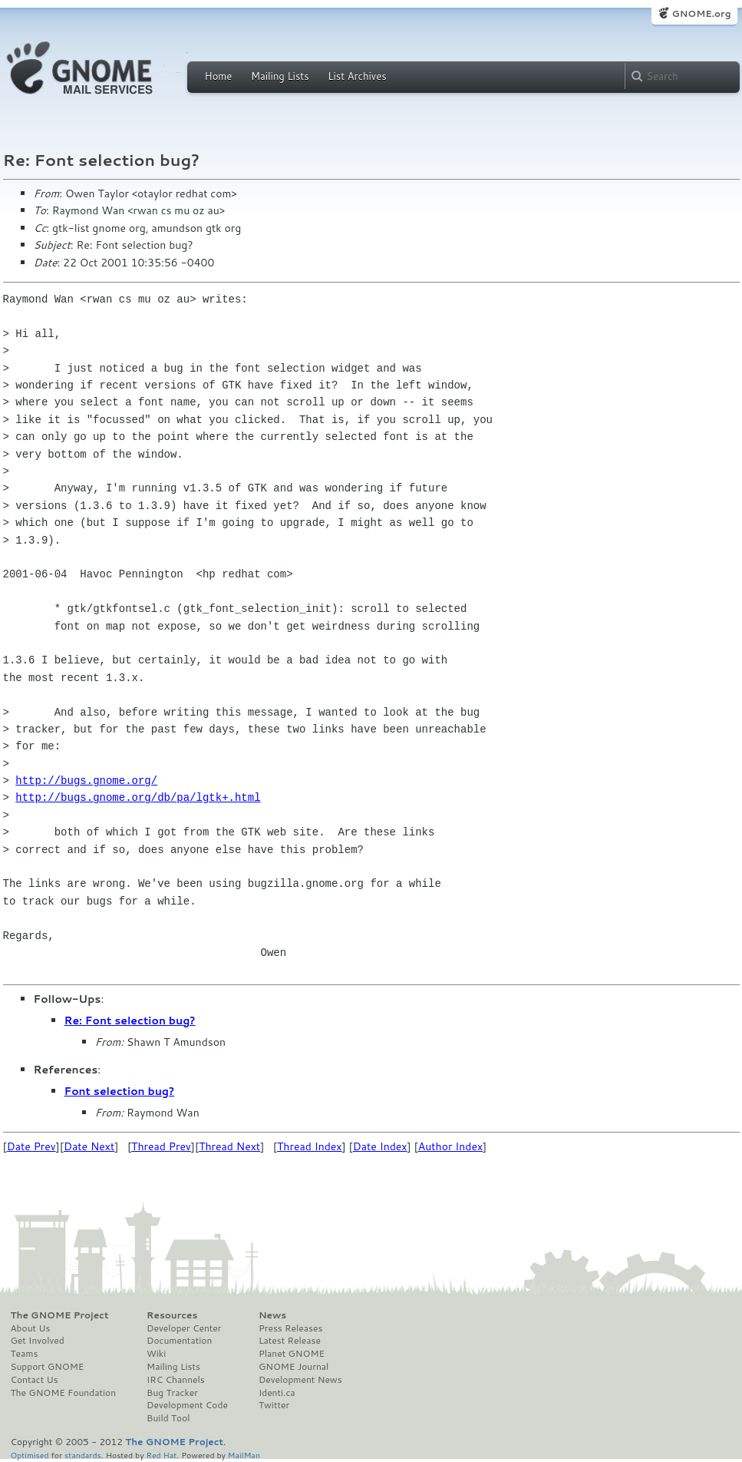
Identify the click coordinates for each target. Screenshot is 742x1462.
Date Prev (31, 1146)
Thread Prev (161, 1146)
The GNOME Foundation (64, 1393)
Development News (300, 1380)
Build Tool (168, 1418)
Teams (24, 1354)
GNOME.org (700, 13)
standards (82, 1454)
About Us (31, 1328)
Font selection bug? (119, 1091)
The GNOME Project (60, 1315)
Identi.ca (277, 1393)
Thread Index (309, 1146)
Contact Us (34, 1380)
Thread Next (229, 1146)
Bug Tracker (172, 1393)
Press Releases (290, 1328)
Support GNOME (47, 1367)
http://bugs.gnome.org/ (86, 780)
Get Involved (37, 1341)
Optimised (30, 1454)
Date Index (380, 1146)
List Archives (357, 76)
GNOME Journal (294, 1367)
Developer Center (184, 1328)
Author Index (450, 1146)
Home (218, 76)
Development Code (187, 1405)
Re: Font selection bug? (130, 1020)
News (272, 1315)
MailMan (244, 1454)
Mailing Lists (280, 76)
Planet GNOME (292, 1354)
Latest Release (290, 1341)
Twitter (274, 1405)
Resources (172, 1315)
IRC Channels (176, 1380)
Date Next (89, 1146)
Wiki (156, 1354)
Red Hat (161, 1454)
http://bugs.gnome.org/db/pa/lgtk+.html (137, 797)
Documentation (179, 1341)
